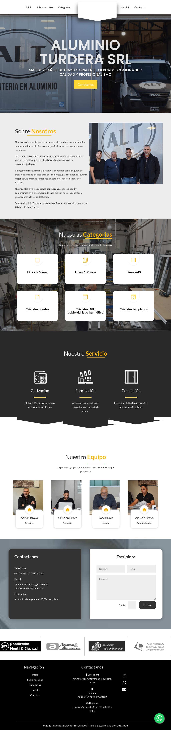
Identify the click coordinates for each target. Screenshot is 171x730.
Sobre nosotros (45, 7)
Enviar (147, 605)
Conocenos (85, 84)
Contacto (139, 7)
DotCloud (122, 725)
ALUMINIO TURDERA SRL (85, 52)
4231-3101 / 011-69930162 (28, 573)
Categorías (64, 7)
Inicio (29, 7)
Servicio (125, 7)
